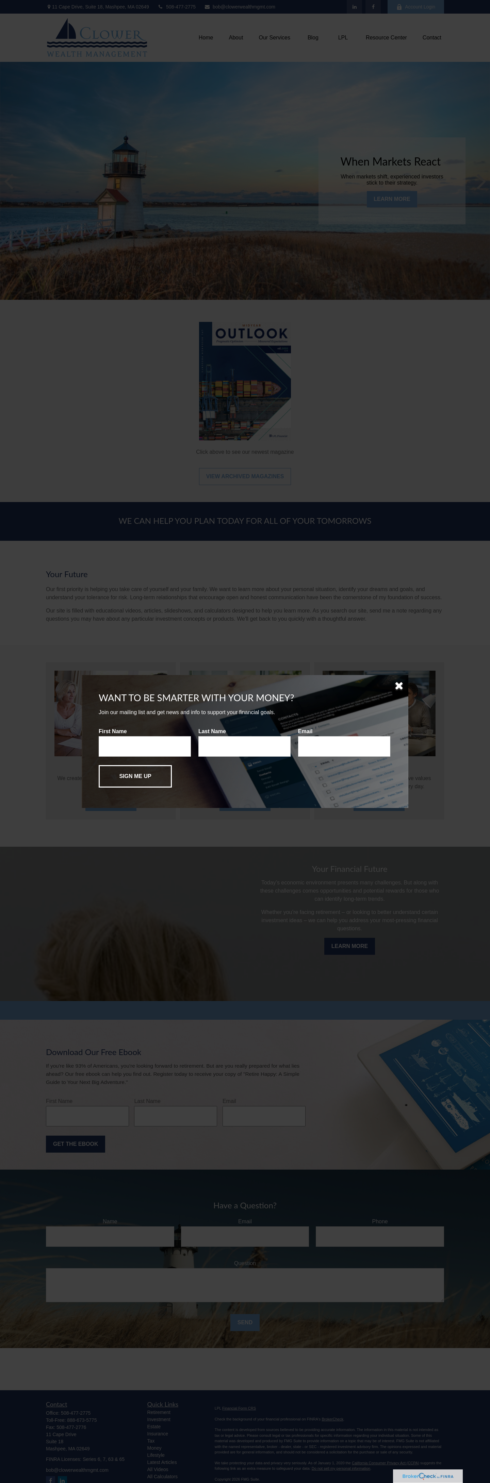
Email (305, 731)
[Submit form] (135, 776)
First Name (113, 731)
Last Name (212, 731)
